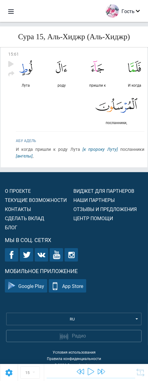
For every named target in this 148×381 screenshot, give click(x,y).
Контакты (18, 209)
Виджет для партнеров (103, 191)
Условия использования (74, 352)
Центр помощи (93, 218)
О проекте (18, 191)
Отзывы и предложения (105, 209)
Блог (11, 227)
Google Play (26, 286)
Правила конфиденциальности (74, 358)
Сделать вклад (24, 218)
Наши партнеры (94, 200)
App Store (67, 286)
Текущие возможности (36, 200)
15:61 (13, 54)
